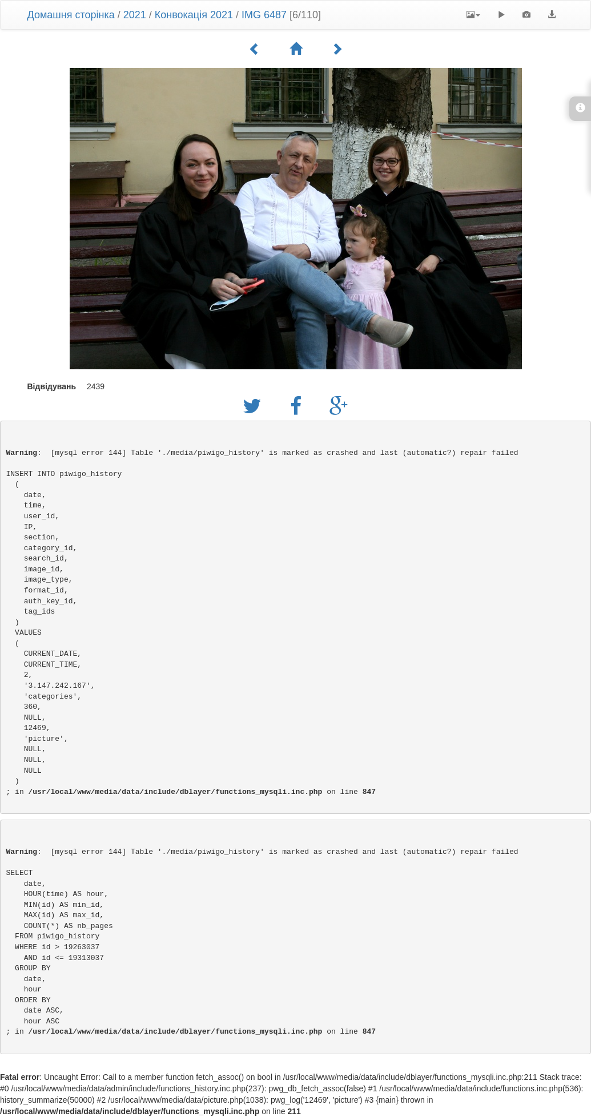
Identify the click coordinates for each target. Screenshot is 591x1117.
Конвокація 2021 (194, 15)
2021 (134, 15)
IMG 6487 (264, 15)
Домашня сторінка (71, 15)
